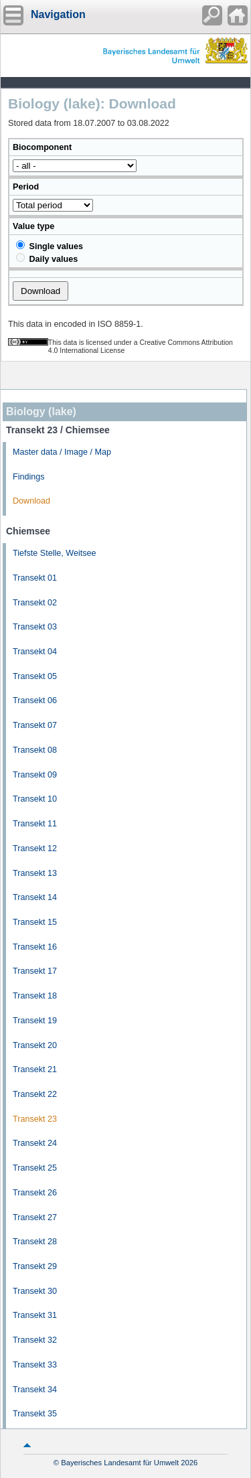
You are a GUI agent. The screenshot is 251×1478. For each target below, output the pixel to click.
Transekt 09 (35, 775)
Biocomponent (42, 147)
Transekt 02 (35, 602)
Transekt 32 (35, 1340)
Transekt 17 (35, 971)
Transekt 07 (35, 725)
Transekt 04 (35, 651)
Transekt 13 (35, 873)
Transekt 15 (35, 922)
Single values (49, 245)
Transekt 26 (35, 1192)
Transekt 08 (35, 750)
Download (31, 501)
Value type (33, 226)
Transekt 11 (35, 823)
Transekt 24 (35, 1143)
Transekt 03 (35, 627)
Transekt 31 (35, 1315)
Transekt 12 (35, 848)
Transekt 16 (35, 947)
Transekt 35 (35, 1413)
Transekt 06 (35, 700)
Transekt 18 (35, 996)
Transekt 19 (35, 1020)
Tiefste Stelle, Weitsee (54, 553)
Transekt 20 (35, 1045)
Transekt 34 (35, 1389)
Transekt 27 (35, 1217)
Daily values (47, 258)
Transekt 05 (35, 676)
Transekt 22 (35, 1094)
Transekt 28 (35, 1241)
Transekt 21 (35, 1069)
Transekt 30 (35, 1291)
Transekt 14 (35, 897)
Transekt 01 (35, 578)
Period (26, 187)
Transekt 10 (35, 799)
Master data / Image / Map (62, 452)
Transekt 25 (35, 1168)
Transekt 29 (35, 1266)
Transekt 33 (35, 1365)
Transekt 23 (35, 1119)
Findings (29, 477)
